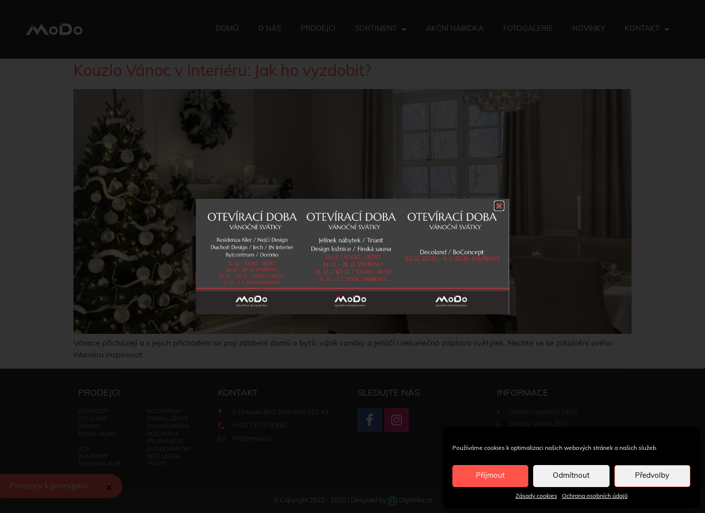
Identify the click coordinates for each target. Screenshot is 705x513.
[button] (499, 206)
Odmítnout (571, 476)
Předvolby (652, 476)
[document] (352, 256)
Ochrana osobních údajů (595, 496)
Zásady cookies (536, 496)
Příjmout (490, 476)
